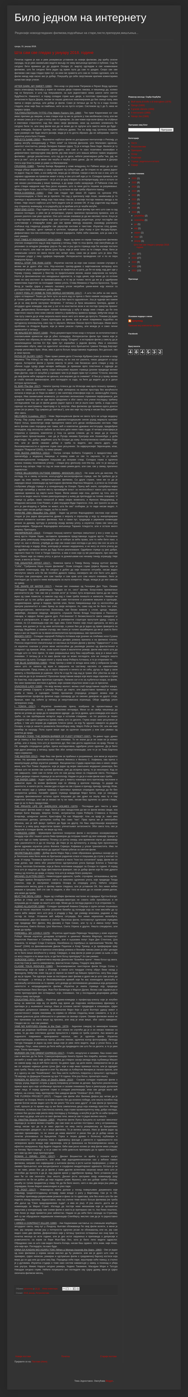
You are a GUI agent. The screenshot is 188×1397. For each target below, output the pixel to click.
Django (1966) (138, 105)
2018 (26, 1293)
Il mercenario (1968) (140, 112)
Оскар (134, 154)
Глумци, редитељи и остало (145, 161)
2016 (134, 258)
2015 (134, 262)
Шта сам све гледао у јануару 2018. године (54, 52)
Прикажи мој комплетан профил (144, 325)
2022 (134, 195)
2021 (134, 199)
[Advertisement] (66, 1325)
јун (136, 224)
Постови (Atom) (39, 1361)
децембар (139, 215)
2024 (134, 186)
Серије (134, 165)
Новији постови (23, 1356)
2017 (134, 253)
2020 (134, 203)
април (137, 232)
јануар (32, 1293)
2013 (134, 270)
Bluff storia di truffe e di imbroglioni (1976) (151, 101)
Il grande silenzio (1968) (142, 109)
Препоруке (136, 150)
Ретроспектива (42, 1293)
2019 (134, 208)
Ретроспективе (138, 146)
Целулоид (137, 321)
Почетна (65, 1356)
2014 (134, 266)
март (137, 237)
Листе (134, 143)
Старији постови (108, 1356)
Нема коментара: (50, 1289)
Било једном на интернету (80, 17)
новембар (139, 220)
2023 (134, 191)
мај (136, 228)
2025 (134, 182)
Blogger (109, 1381)
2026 (134, 178)
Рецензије (136, 157)
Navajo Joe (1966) (140, 116)
